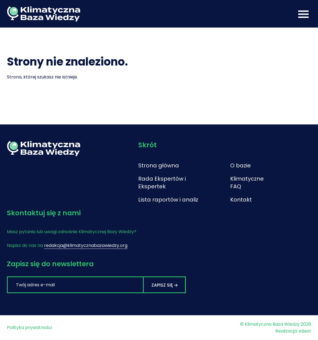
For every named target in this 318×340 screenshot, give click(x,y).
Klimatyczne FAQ (247, 182)
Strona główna (158, 165)
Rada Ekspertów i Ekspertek (162, 182)
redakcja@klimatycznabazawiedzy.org (85, 245)
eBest (305, 331)
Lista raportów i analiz (168, 199)
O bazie (240, 165)
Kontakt (241, 199)
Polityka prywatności (29, 327)
